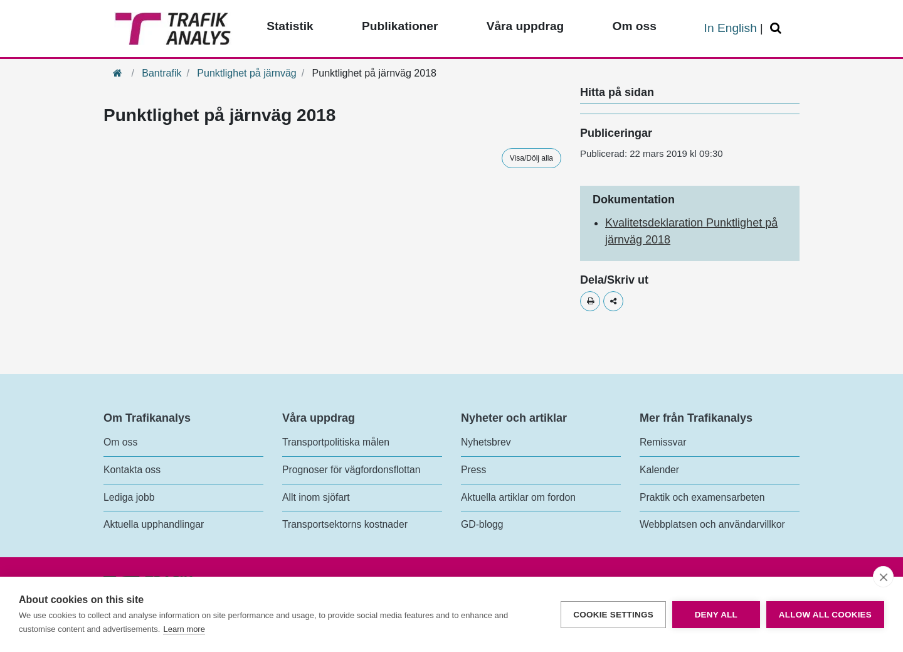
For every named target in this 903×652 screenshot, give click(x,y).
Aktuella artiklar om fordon (518, 497)
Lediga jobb (128, 497)
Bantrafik (161, 73)
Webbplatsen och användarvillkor (712, 524)
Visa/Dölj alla (531, 158)
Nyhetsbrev (486, 442)
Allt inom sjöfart (316, 497)
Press (473, 469)
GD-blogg (482, 524)
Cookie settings (613, 614)
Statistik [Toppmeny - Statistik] (290, 26)
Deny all (716, 614)
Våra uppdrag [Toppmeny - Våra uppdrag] (525, 26)
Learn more (183, 629)
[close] (883, 576)
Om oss (120, 442)
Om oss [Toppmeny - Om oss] (634, 26)
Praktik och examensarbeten (702, 497)
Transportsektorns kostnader (345, 524)
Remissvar (663, 442)
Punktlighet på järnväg (246, 73)
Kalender (659, 469)
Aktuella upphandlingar (153, 524)
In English (730, 28)
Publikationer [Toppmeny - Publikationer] (400, 26)
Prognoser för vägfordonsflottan (351, 469)
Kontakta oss (132, 469)
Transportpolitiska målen (335, 442)
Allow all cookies (825, 614)
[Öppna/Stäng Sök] (777, 28)
